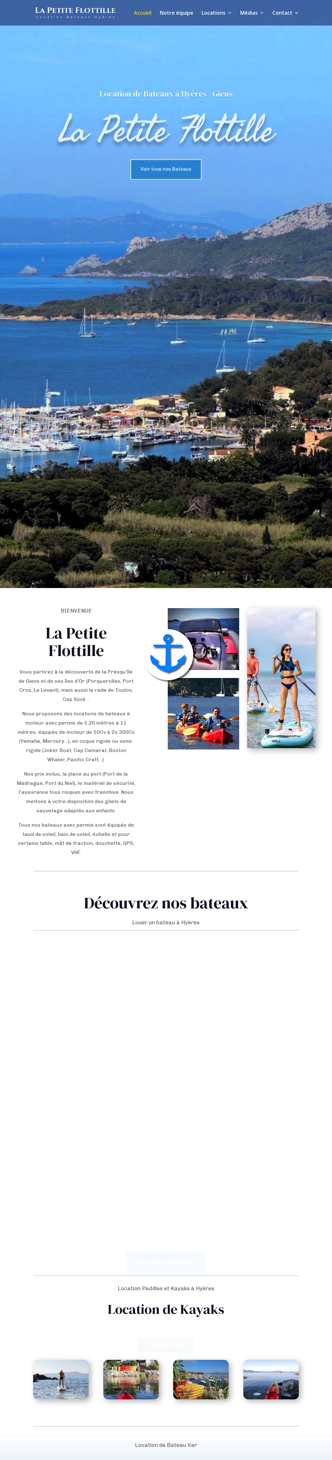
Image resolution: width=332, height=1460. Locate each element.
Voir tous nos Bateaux (166, 175)
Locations (213, 13)
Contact (282, 13)
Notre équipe (176, 13)
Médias (249, 13)
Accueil (142, 13)
